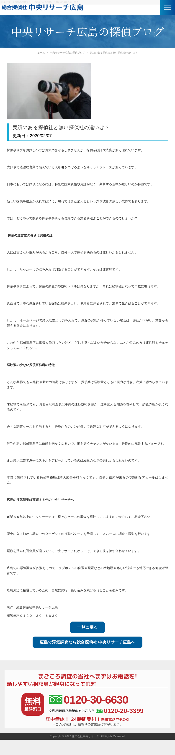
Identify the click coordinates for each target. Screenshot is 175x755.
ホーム (41, 52)
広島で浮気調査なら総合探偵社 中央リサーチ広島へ (87, 642)
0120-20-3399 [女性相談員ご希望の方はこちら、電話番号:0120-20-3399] (119, 711)
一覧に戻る (87, 627)
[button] (167, 7)
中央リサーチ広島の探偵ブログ (67, 52)
